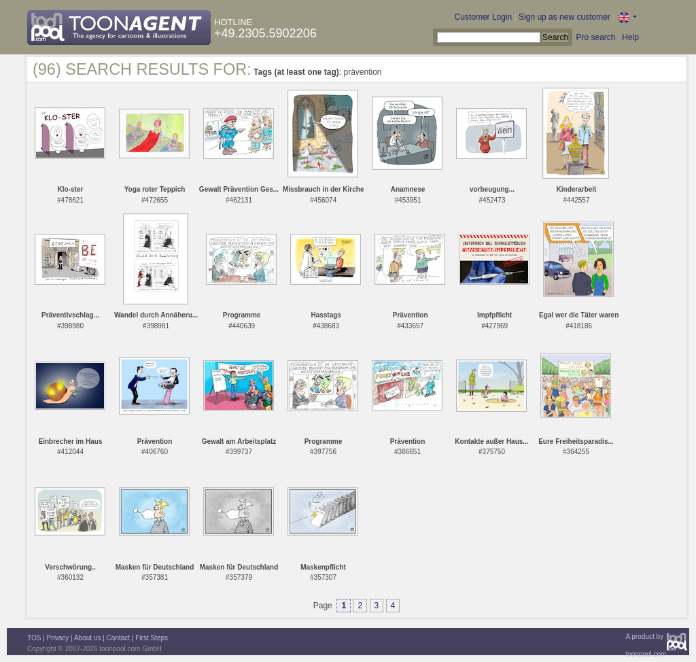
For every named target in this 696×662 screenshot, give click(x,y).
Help (630, 37)
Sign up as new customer (564, 17)
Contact (118, 638)
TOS (34, 638)
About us (87, 638)
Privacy (58, 638)
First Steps (151, 638)
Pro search (595, 37)
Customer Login (483, 17)
